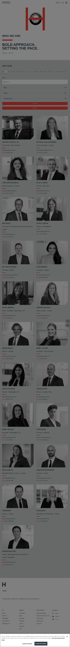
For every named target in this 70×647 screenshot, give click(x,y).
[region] (35, 640)
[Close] (67, 637)
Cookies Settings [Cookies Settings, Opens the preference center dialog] (27, 643)
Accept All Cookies (40, 643)
